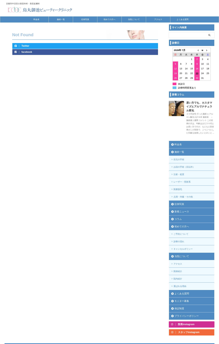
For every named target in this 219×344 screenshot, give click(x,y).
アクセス (158, 19)
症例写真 (85, 19)
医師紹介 (178, 253)
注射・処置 (179, 166)
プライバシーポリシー (184, 295)
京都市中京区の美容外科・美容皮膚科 (109, 328)
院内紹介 (178, 260)
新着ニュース (180, 199)
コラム (177, 207)
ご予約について (181, 221)
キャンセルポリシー (183, 233)
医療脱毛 (178, 179)
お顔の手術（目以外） (184, 160)
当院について (134, 19)
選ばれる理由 (180, 266)
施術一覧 (61, 19)
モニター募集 (180, 280)
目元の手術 (179, 154)
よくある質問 (182, 19)
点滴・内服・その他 (183, 185)
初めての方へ (109, 19)
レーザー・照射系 (182, 172)
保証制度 (178, 288)
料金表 (36, 19)
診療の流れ (179, 227)
